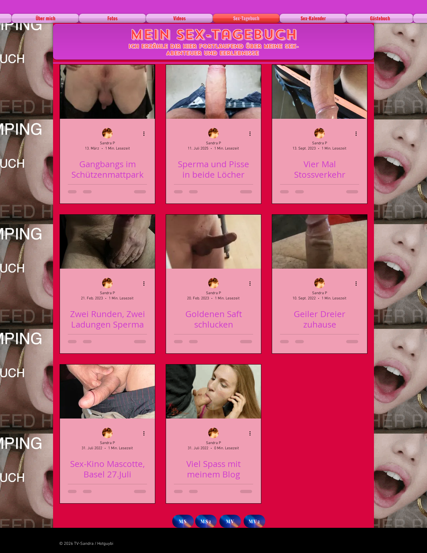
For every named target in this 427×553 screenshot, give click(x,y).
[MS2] (206, 521)
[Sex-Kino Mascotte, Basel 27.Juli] (107, 392)
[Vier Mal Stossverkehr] (319, 92)
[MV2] (254, 521)
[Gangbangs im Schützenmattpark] (107, 92)
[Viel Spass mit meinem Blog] (213, 392)
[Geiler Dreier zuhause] (319, 242)
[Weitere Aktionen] (146, 133)
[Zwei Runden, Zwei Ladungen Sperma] (107, 242)
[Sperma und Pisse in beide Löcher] (213, 92)
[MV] (230, 521)
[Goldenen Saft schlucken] (213, 242)
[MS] (183, 521)
